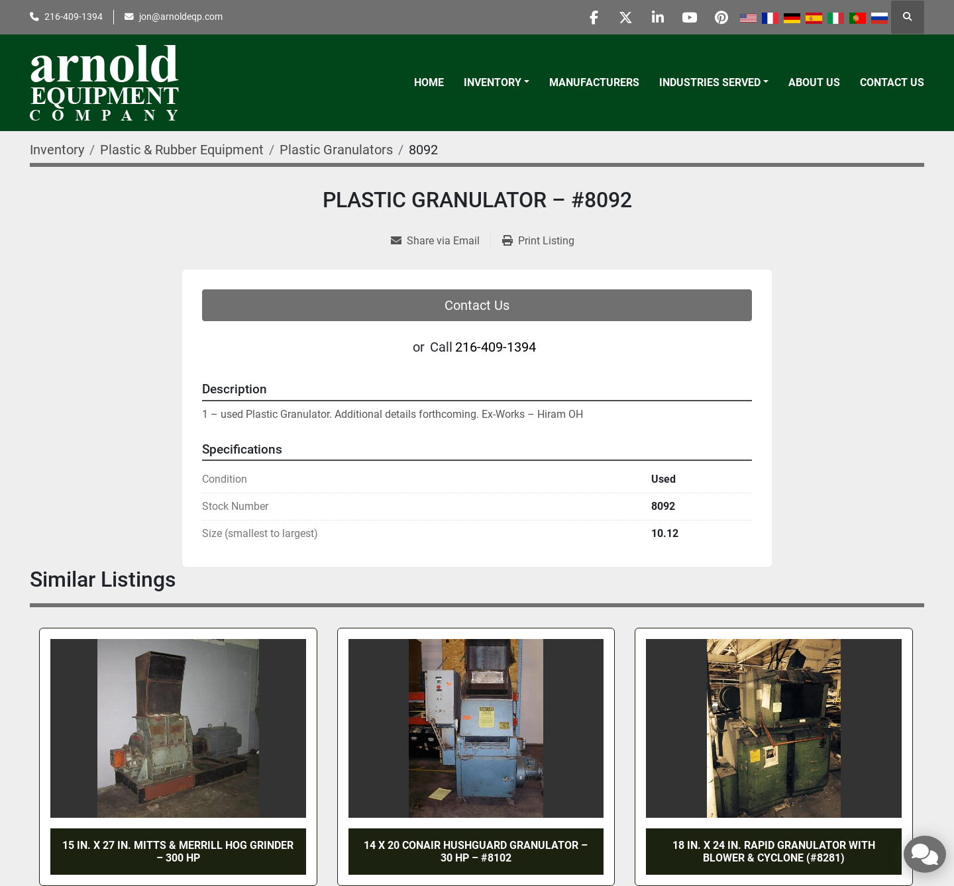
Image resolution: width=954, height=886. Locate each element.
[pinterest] (720, 17)
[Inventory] (57, 150)
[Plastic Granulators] (336, 150)
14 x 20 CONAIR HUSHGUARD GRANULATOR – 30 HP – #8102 (476, 851)
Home (429, 82)
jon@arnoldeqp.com (181, 16)
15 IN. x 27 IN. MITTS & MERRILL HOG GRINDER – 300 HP (177, 851)
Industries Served (710, 82)
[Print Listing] (538, 241)
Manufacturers (594, 82)
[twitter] (618, 17)
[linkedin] (652, 17)
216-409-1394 (73, 16)
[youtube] (686, 17)
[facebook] (585, 17)
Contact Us (892, 82)
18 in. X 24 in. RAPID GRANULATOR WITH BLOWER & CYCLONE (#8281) (773, 851)
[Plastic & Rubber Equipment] (182, 150)
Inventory (492, 82)
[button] (496, 83)
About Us (814, 82)
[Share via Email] (440, 241)
